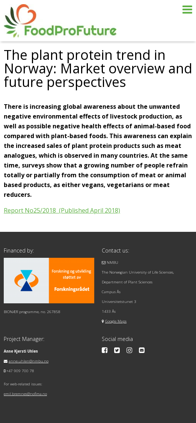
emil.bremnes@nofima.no (25, 393)
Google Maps (116, 321)
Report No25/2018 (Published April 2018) (62, 210)
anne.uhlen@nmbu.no (28, 361)
